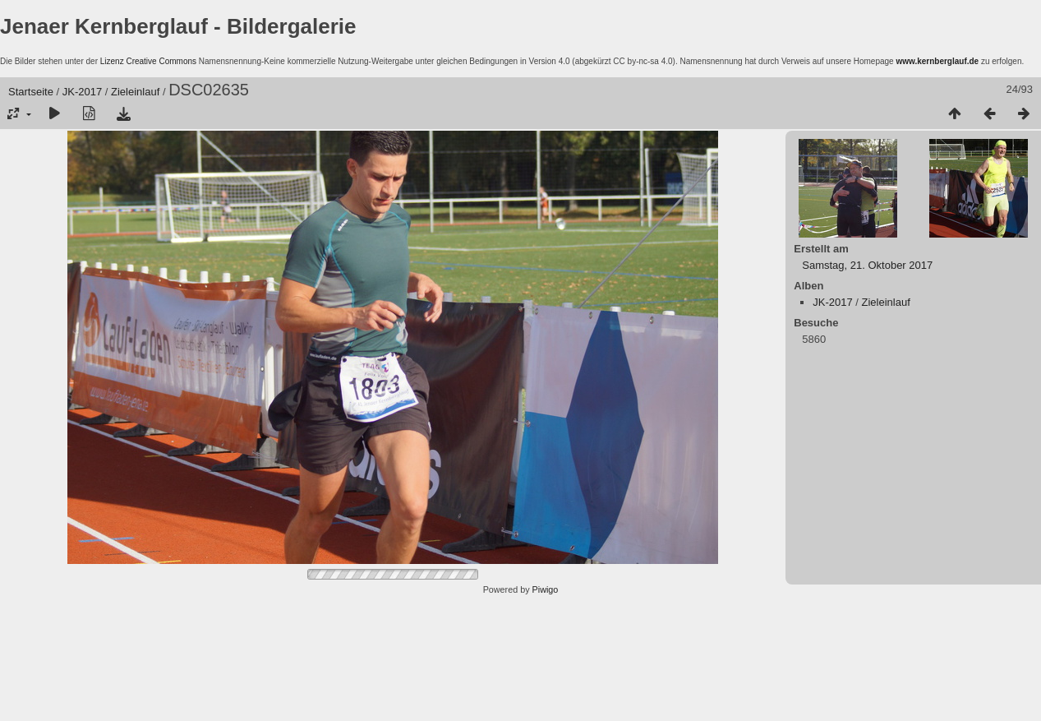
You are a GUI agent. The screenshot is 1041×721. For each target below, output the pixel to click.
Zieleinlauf (135, 92)
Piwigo (545, 589)
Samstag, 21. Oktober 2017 (867, 265)
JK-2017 (82, 92)
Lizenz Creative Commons (148, 61)
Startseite (30, 92)
